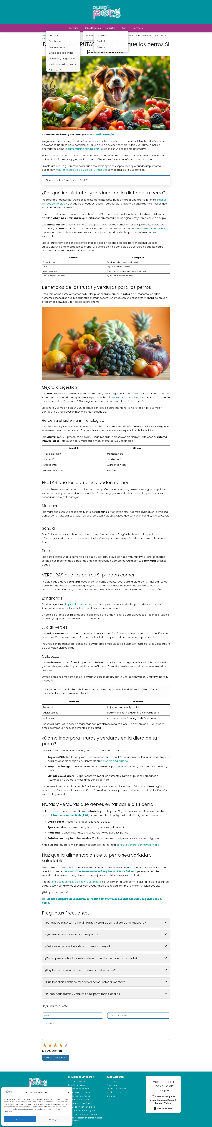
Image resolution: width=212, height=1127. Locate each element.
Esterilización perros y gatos (81, 1110)
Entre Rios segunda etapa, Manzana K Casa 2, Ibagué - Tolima (163, 1099)
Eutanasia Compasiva (79, 1092)
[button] (68, 1092)
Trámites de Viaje (76, 1081)
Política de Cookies (116, 1088)
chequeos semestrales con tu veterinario (77, 881)
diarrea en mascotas (125, 397)
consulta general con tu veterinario (138, 844)
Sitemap (111, 1096)
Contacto (137, 28)
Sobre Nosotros (93, 28)
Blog (124, 28)
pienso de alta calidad (114, 761)
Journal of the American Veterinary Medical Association (98, 871)
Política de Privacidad (117, 1092)
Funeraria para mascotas (80, 1099)
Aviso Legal (112, 1085)
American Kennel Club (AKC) (70, 815)
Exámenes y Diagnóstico (80, 1103)
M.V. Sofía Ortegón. (102, 134)
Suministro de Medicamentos (82, 1114)
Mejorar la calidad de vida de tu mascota (81, 169)
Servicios (73, 28)
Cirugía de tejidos (76, 1085)
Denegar (53, 1119)
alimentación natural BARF (84, 149)
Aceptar (20, 1119)
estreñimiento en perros (151, 228)
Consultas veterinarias (79, 1096)
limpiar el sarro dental (78, 604)
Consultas (110, 28)
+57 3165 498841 (165, 1108)
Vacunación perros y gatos (81, 1107)
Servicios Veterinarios (78, 1088)
